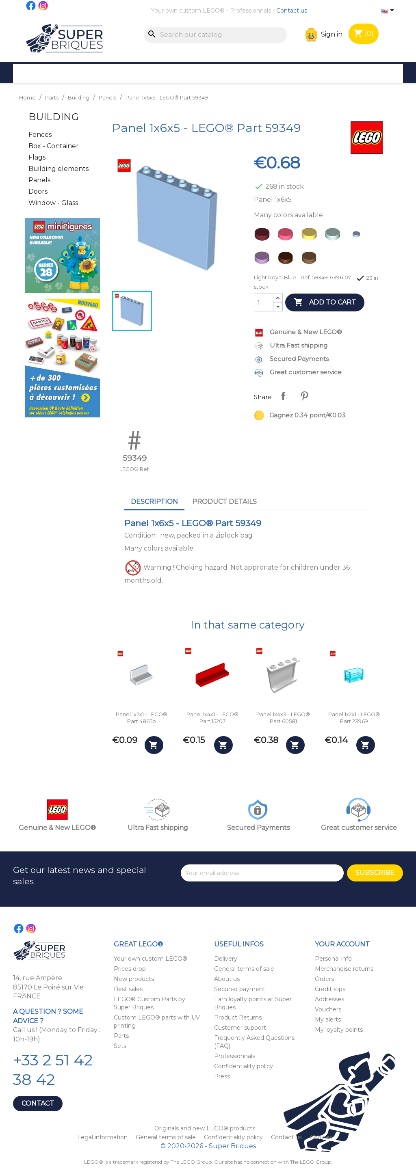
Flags (37, 157)
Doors (38, 191)
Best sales (128, 989)
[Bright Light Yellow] (311, 236)
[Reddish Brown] (287, 260)
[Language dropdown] (389, 11)
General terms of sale (244, 968)
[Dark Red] (263, 236)
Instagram (43, 6)
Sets (120, 1046)
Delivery (225, 958)
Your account (342, 944)
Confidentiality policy (243, 1066)
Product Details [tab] (224, 501)
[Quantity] (263, 302)
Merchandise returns (344, 968)
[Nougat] (311, 260)
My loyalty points (339, 1029)
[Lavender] (263, 260)
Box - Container (53, 146)
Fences (40, 134)
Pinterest (304, 396)
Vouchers (328, 1009)
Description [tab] (154, 501)
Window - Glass (53, 203)
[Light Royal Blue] (358, 236)
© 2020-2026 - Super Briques (208, 1146)
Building (53, 117)
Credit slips (330, 989)
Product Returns (238, 1017)
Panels (39, 180)
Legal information (103, 1137)
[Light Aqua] (334, 236)
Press (222, 1076)
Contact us (291, 10)
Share (283, 396)
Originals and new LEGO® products (204, 1128)
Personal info (333, 958)
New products (134, 979)
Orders (324, 979)
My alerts (328, 1019)
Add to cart (325, 302)
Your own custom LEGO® (188, 10)
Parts (121, 1035)
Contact (38, 1103)
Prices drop (130, 968)
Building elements (58, 169)
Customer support (240, 1027)
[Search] (215, 35)
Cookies (321, 1137)
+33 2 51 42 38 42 (53, 1069)
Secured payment (239, 989)
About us (227, 979)
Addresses (329, 999)
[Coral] (287, 236)
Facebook (31, 6)
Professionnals (250, 10)
